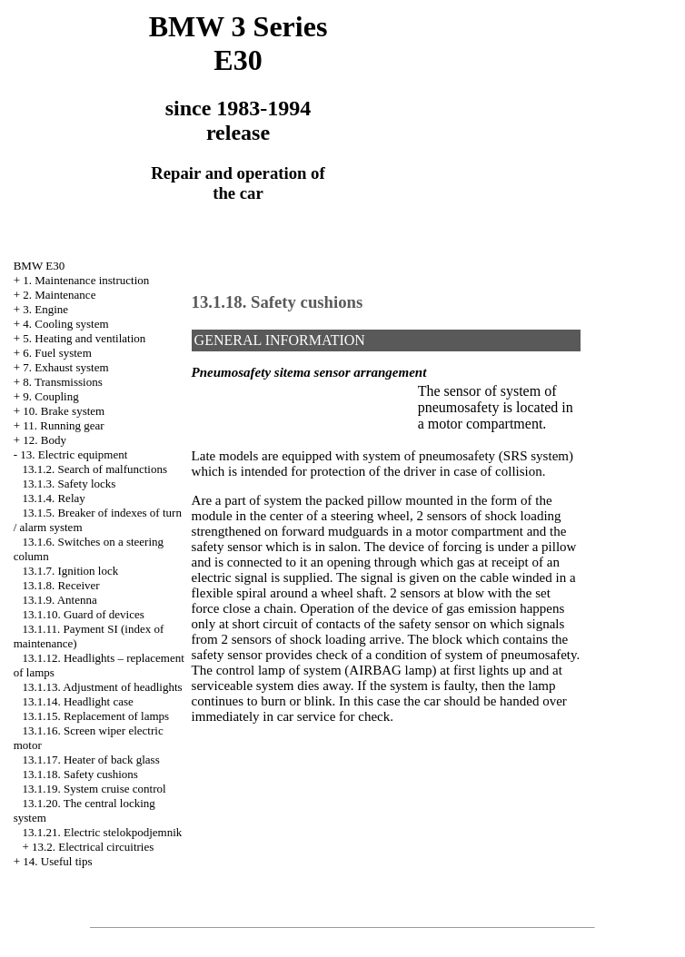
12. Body (44, 440)
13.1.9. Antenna (59, 600)
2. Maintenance (59, 294)
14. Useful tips (57, 861)
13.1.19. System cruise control (93, 788)
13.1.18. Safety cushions (79, 774)
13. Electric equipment (73, 454)
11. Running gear (63, 425)
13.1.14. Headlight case (77, 701)
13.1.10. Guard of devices (83, 614)
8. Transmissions (62, 382)
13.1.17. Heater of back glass (90, 759)
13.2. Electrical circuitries (93, 846)
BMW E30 (39, 265)
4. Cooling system (65, 324)
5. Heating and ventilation (84, 338)
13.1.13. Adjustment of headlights (102, 687)
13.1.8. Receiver (60, 585)
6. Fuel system (57, 353)
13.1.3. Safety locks (68, 483)
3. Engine (45, 309)
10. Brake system (63, 411)
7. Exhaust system (65, 367)
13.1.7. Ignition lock (70, 570)
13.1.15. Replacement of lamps (95, 716)
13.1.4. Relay (53, 498)
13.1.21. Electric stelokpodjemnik (102, 832)
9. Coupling (50, 396)
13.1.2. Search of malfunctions (94, 469)
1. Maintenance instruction (86, 280)
